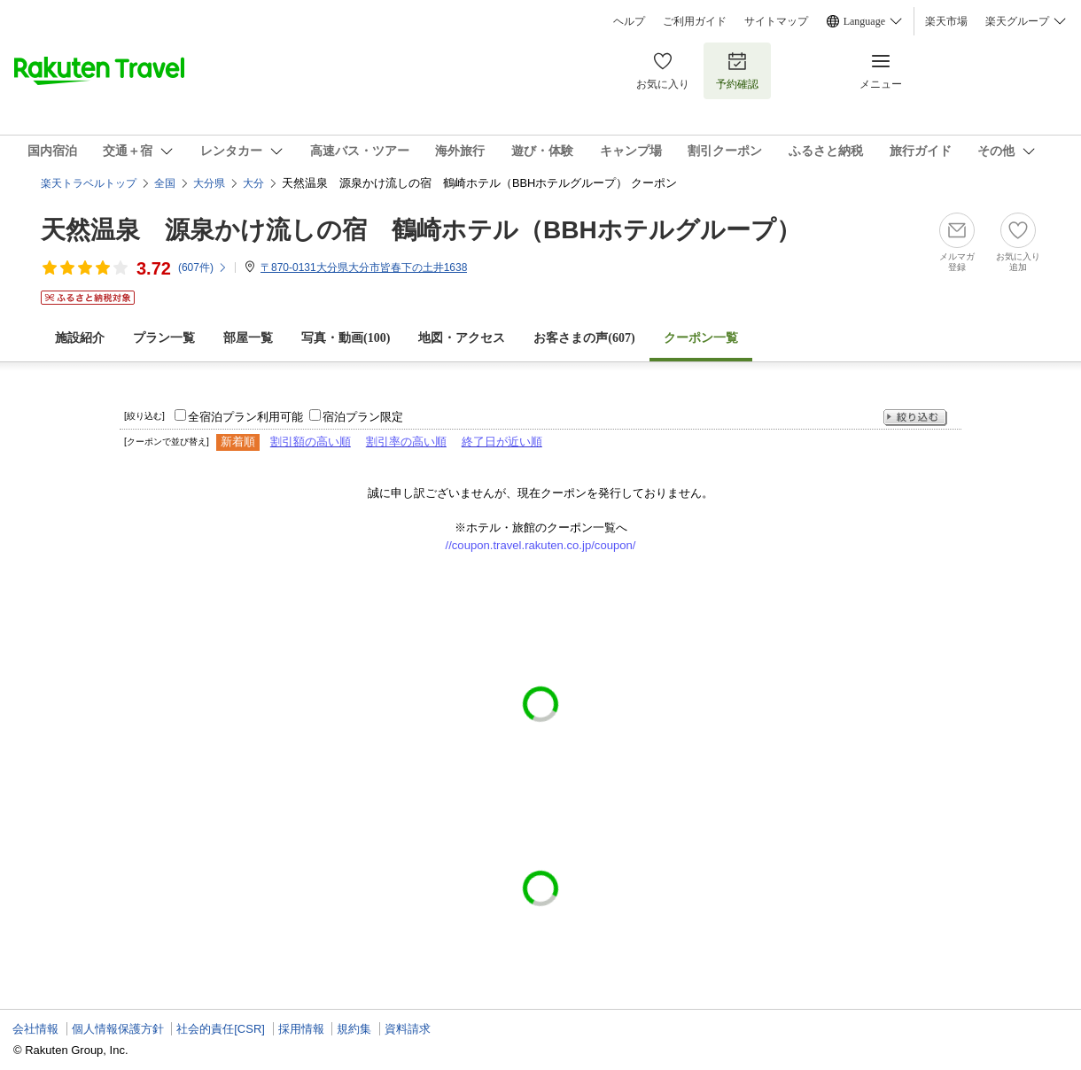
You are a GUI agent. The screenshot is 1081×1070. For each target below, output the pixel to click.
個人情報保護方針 (118, 1028)
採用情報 (301, 1028)
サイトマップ (776, 21)
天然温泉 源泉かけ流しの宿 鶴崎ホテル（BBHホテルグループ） (421, 230)
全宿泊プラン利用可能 (245, 416)
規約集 (354, 1028)
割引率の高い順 (406, 441)
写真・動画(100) (345, 338)
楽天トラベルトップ (88, 183)
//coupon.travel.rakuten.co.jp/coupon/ (541, 545)
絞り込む (915, 417)
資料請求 (408, 1028)
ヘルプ (629, 21)
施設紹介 (80, 338)
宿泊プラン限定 (363, 416)
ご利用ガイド (695, 21)
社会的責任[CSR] (220, 1028)
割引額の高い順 (310, 441)
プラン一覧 (164, 338)
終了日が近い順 (502, 441)
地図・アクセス (461, 338)
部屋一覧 (248, 338)
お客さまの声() (583, 338)
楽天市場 (946, 21)
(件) (203, 267)
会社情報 (35, 1028)
